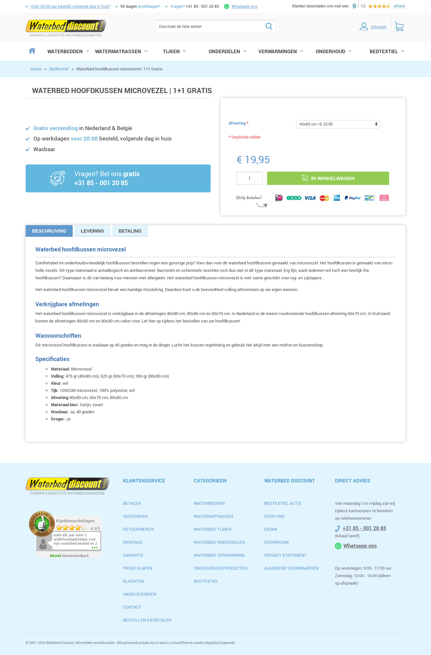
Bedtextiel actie (283, 503)
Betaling (130, 231)
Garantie (133, 555)
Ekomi (270, 529)
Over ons (274, 516)
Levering (92, 231)
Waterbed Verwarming (219, 555)
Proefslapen (137, 568)
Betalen (132, 503)
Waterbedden (209, 503)
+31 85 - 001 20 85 (364, 528)
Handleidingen (139, 594)
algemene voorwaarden (291, 568)
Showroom (276, 542)
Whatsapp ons (244, 6)
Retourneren (138, 529)
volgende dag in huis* (70, 6)
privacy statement (285, 555)
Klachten (133, 581)
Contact (132, 607)
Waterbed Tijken (212, 529)
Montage (133, 542)
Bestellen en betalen (147, 620)
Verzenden (135, 516)
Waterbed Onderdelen (219, 542)
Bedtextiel (58, 69)
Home (36, 69)
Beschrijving (49, 231)
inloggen (370, 26)
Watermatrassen (213, 516)
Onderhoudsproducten (220, 568)
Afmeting (238, 123)
